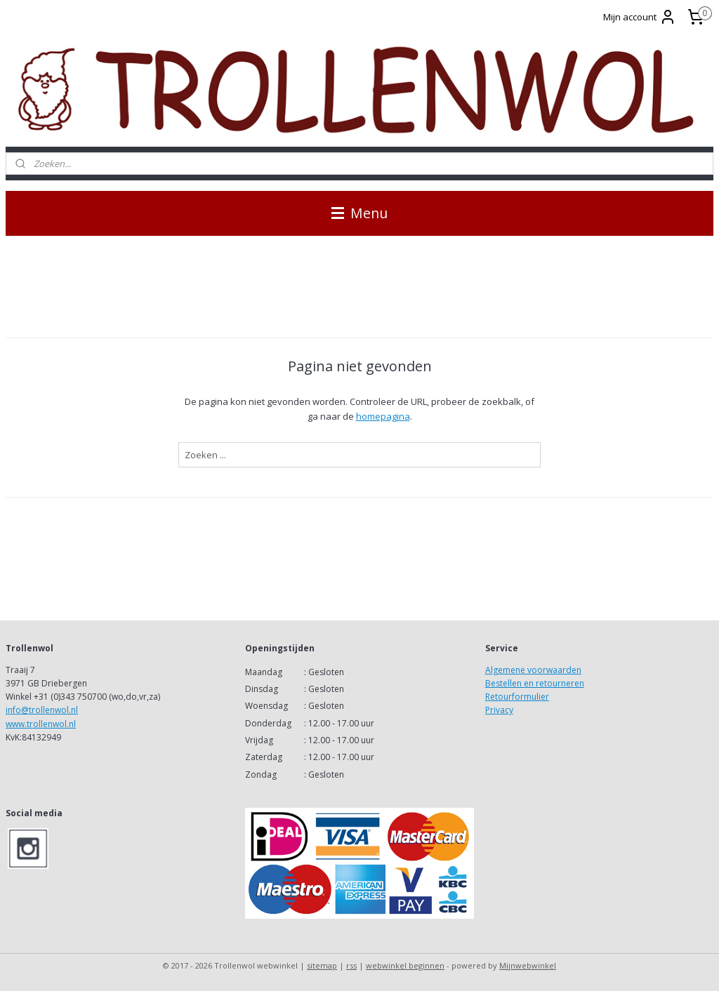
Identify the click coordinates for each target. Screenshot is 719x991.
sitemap (322, 965)
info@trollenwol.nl (42, 710)
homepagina (383, 416)
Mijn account (639, 16)
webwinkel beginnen (405, 965)
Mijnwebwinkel (527, 965)
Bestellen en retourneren (534, 683)
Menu (359, 213)
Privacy (499, 710)
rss (351, 965)
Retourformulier (517, 697)
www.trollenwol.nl (41, 724)
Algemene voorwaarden (533, 670)
